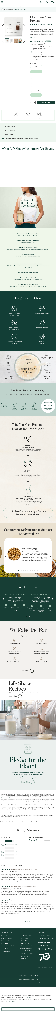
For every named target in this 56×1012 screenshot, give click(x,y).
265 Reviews (42, 24)
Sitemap (14, 982)
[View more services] (49, 24)
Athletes (5, 943)
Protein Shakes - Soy (16, 6)
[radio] (36, 66)
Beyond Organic (26, 941)
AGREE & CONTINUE (28, 1009)
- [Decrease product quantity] (30, 102)
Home (4, 6)
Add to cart (46, 102)
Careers (5, 948)
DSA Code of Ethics (9, 946)
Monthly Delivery (36, 52)
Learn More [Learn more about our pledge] (28, 782)
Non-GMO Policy (26, 943)
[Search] (47, 2)
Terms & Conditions (23, 979)
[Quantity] (33, 102)
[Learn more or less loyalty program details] (35, 59)
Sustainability (25, 938)
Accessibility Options (46, 967)
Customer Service (44, 935)
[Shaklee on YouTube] (48, 949)
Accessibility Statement (28, 951)
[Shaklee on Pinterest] (51, 949)
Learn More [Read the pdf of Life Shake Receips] (15, 696)
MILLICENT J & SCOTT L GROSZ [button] (20, 9)
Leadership (6, 951)
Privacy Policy (31, 979)
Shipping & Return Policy (46, 938)
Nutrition (8, 6)
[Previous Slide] (7, 555)
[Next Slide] (49, 555)
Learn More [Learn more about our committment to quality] (28, 670)
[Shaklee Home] (8, 2)
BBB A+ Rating (33, 975)
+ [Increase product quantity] (34, 102)
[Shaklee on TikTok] (45, 948)
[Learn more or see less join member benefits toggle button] (33, 49)
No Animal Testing (26, 935)
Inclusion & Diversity (27, 953)
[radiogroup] (42, 69)
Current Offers (7, 938)
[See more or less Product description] (32, 37)
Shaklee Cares (7, 941)
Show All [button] (27, 921)
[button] (28, 126)
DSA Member (23, 975)
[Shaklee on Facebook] (42, 949)
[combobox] (46, 52)
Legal (37, 979)
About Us (5, 935)
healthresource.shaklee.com (7, 797)
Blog (43, 945)
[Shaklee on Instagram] (39, 949)
